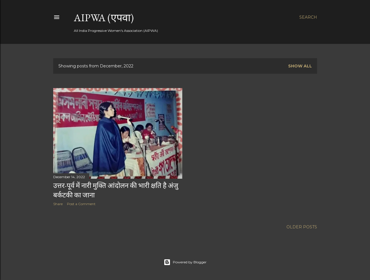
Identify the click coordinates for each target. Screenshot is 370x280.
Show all (300, 66)
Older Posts (301, 227)
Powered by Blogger (185, 262)
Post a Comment (81, 204)
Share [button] (58, 204)
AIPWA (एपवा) (104, 17)
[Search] (308, 17)
